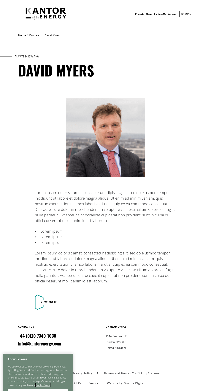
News (149, 13)
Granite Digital (134, 383)
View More (49, 302)
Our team (35, 35)
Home (22, 35)
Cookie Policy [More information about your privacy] (43, 388)
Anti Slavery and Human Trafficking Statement (129, 373)
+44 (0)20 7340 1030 (37, 336)
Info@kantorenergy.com (39, 344)
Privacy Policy (82, 373)
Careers (172, 13)
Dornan (186, 14)
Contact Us (160, 13)
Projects (139, 13)
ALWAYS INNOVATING (27, 56)
